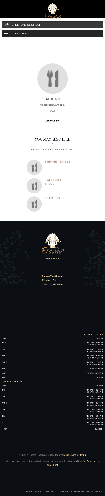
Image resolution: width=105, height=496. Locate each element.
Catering (63, 491)
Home (29, 491)
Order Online (53, 120)
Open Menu (19, 33)
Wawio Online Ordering (74, 455)
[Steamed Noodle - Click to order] (35, 167)
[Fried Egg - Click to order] (35, 204)
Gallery (86, 491)
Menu (53, 491)
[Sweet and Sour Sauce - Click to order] (35, 185)
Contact (97, 491)
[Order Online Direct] (52, 24)
